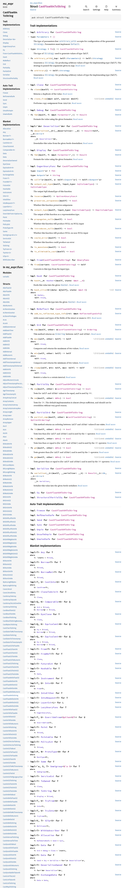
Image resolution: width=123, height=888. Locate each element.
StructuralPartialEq (49, 497)
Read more (80, 65)
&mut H (82, 290)
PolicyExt (47, 741)
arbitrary (39, 70)
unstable (109, 99)
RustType (41, 757)
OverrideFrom (53, 717)
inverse (38, 196)
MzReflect (43, 309)
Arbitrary (43, 32)
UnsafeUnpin (44, 534)
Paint (44, 727)
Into (47, 683)
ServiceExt (47, 776)
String (56, 175)
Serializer (44, 481)
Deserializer (45, 139)
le (35, 438)
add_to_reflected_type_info (50, 313)
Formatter (63, 115)
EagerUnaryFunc (46, 166)
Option (60, 196)
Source (33, 10)
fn (51, 49)
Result (83, 115)
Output (40, 175)
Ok (104, 473)
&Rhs (57, 398)
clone (37, 89)
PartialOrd (43, 412)
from (36, 264)
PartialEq (43, 384)
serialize (39, 473)
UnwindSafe (43, 539)
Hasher (50, 280)
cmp (36, 329)
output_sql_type (43, 184)
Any (43, 552)
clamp (37, 367)
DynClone (46, 614)
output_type (41, 210)
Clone (40, 84)
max (36, 339)
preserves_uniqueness (46, 200)
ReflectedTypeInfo (90, 313)
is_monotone (41, 247)
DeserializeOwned (51, 865)
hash (36, 280)
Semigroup (56, 766)
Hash (39, 276)
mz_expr (34, 3)
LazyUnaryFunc (49, 707)
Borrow (45, 562)
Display (41, 150)
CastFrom (41, 587)
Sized (42, 298)
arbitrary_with (42, 58)
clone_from (40, 99)
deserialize (41, 131)
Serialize (43, 468)
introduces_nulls (44, 228)
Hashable (46, 668)
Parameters (43, 37)
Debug (40, 110)
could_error (41, 238)
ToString (46, 791)
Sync (39, 524)
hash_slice (40, 290)
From (39, 260)
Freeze (41, 510)
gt (35, 448)
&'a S (67, 766)
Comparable (51, 601)
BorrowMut (47, 572)
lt (35, 429)
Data (43, 845)
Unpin (40, 529)
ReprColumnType (80, 210)
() (54, 37)
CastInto (50, 582)
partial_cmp (41, 417)
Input (40, 171)
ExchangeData (49, 874)
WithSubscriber (50, 830)
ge (35, 457)
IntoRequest (48, 697)
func (40, 3)
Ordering (92, 329)
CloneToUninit (49, 591)
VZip (47, 820)
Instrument (47, 678)
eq (35, 389)
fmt (36, 115)
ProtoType (51, 751)
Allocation (47, 835)
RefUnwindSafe (45, 515)
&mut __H (78, 280)
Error (40, 133)
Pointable (47, 737)
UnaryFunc (70, 196)
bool (74, 200)
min (36, 353)
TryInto (49, 810)
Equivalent (51, 624)
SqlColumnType (85, 184)
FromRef (45, 653)
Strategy (42, 49)
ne (35, 398)
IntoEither (47, 693)
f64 (53, 171)
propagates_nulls (44, 219)
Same (43, 761)
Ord (39, 325)
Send (39, 520)
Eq (38, 492)
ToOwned (45, 781)
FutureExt (47, 663)
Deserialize (50, 126)
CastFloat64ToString (68, 32)
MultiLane (41, 826)
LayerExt (46, 702)
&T (73, 717)
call (36, 179)
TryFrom (49, 800)
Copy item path (70, 6)
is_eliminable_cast (45, 251)
